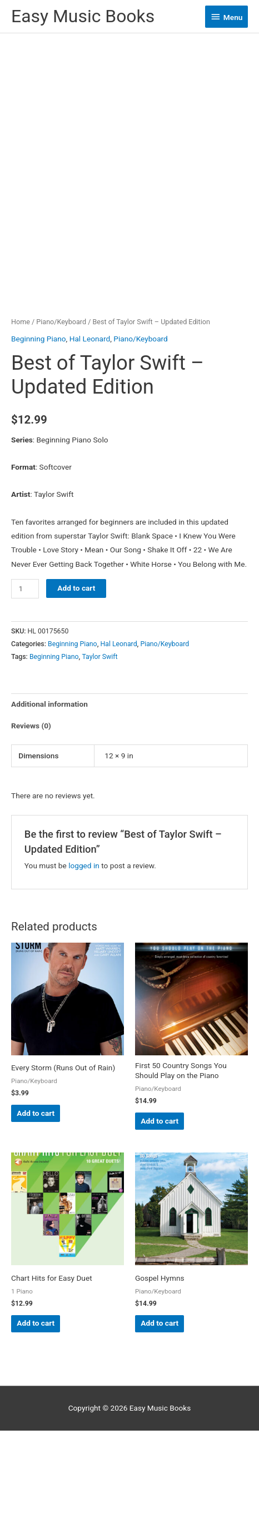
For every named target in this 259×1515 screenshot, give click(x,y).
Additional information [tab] (49, 788)
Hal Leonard (90, 423)
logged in (83, 949)
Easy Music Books (83, 16)
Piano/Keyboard (61, 406)
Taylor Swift (99, 741)
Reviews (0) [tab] (31, 810)
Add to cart (76, 672)
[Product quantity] (25, 673)
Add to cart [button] (35, 1197)
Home (20, 406)
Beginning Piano (38, 423)
